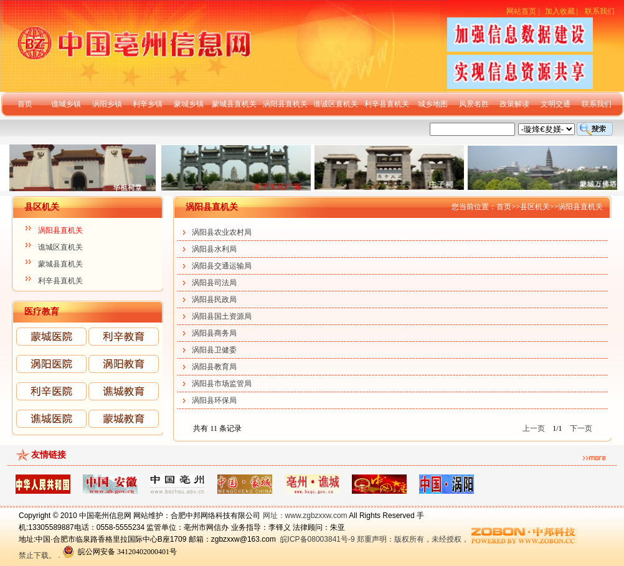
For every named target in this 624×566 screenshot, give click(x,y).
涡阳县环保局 (214, 400)
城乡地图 (433, 104)
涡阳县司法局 (214, 282)
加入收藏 (560, 11)
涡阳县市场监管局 (222, 383)
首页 (24, 104)
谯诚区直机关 (335, 104)
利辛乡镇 (148, 104)
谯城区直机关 (60, 247)
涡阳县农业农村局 (222, 232)
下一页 (581, 428)
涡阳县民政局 (214, 299)
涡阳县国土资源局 (222, 316)
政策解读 (514, 104)
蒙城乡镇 (189, 104)
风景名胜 (474, 104)
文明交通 (555, 104)
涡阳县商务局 (214, 333)
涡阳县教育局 (214, 366)
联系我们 (600, 11)
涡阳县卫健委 (214, 350)
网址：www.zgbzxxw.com (305, 515)
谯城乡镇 (66, 104)
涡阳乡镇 (107, 104)
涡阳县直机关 (285, 104)
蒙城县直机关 (234, 104)
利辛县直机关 (386, 104)
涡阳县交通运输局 (222, 266)
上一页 (533, 428)
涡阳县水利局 (214, 249)
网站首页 (521, 11)
